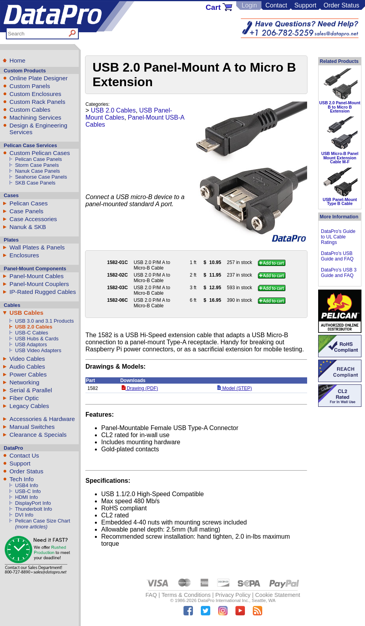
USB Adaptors (31, 344)
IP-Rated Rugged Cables (42, 291)
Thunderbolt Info (33, 509)
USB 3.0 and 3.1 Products (44, 321)
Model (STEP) (234, 388)
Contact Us (24, 455)
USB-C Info (28, 491)
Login (249, 5)
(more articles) (31, 527)
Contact (276, 5)
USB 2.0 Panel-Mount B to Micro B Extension (340, 107)
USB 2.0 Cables (33, 327)
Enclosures (24, 255)
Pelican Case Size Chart (42, 521)
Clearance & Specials (38, 434)
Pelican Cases (28, 203)
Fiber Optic (24, 398)
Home (17, 60)
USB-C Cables (31, 333)
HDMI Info (26, 497)
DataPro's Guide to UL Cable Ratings (338, 237)
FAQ (151, 595)
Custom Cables (29, 109)
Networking (24, 382)
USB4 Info (26, 485)
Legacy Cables (29, 406)
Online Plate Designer (38, 78)
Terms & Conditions (186, 595)
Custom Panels (29, 86)
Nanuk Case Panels (37, 171)
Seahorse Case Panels (41, 177)
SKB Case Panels (35, 183)
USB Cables (26, 312)
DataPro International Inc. (223, 600)
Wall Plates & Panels (37, 247)
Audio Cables (27, 366)
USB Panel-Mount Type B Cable (339, 202)
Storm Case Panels (37, 165)
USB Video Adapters (38, 350)
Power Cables (28, 374)
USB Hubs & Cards (36, 339)
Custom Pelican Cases (39, 153)
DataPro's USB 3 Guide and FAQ (338, 272)
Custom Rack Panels (37, 101)
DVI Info (24, 515)
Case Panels (26, 211)
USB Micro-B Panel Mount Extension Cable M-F (339, 157)
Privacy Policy (233, 595)
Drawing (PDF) (140, 388)
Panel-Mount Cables (36, 276)
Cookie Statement (277, 595)
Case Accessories (33, 219)
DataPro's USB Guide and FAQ (337, 256)
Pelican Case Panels (38, 159)
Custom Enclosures (35, 93)
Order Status (341, 5)
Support (305, 5)
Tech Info (21, 479)
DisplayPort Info (33, 503)
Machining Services (35, 117)
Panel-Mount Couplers (39, 284)
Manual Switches (32, 426)
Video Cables (27, 358)
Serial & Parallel (30, 390)
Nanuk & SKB (27, 226)
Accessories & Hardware (42, 418)
